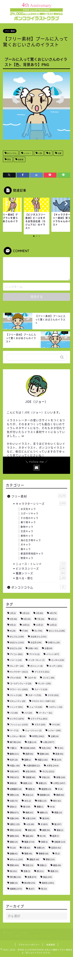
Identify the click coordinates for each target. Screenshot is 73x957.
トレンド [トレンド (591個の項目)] (16, 706)
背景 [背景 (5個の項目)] (44, 841)
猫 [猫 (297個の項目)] (57, 824)
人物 (40, 153)
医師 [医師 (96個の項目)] (29, 753)
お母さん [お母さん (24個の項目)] (54, 642)
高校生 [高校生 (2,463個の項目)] (48, 882)
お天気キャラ (28, 509)
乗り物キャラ (28, 522)
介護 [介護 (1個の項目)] (13, 747)
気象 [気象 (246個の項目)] (14, 818)
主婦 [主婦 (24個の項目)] (55, 736)
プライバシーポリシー (29, 944)
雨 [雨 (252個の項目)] (13, 871)
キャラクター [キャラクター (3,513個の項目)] (19, 671)
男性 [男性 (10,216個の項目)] (15, 830)
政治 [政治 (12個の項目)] (29, 794)
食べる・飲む (41, 578)
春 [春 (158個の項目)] (26, 806)
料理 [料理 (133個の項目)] (42, 800)
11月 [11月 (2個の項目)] (39, 624)
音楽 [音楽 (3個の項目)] (27, 871)
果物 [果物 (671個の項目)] (14, 812)
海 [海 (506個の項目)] (45, 818)
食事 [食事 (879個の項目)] (31, 876)
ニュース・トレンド (41, 564)
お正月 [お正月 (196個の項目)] (36, 642)
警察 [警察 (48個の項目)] (28, 853)
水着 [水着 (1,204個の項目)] (31, 818)
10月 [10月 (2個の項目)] (25, 624)
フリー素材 (10, 31)
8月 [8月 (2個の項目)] (54, 618)
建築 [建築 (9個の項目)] (31, 789)
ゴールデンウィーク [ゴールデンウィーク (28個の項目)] (20, 683)
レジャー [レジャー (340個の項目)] (54, 730)
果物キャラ (27, 536)
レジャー (27, 153)
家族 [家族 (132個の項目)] (27, 783)
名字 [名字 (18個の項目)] (14, 759)
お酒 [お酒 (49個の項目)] (48, 648)
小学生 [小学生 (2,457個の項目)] (59, 783)
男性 (9, 159)
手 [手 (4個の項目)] (60, 789)
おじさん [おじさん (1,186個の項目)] (17, 636)
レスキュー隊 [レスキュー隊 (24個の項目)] (18, 736)
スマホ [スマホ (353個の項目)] (53, 695)
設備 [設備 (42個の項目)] (14, 853)
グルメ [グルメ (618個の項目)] (15, 677)
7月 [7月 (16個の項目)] (40, 618)
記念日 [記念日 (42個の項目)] (56, 847)
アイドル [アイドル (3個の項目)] (34, 654)
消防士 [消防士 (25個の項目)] (15, 824)
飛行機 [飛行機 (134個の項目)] (15, 876)
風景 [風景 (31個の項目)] (54, 871)
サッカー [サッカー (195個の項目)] (44, 683)
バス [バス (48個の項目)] (14, 712)
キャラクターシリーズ (41, 503)
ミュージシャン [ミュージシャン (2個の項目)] (33, 730)
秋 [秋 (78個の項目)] (43, 835)
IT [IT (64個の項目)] (25, 630)
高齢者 (20, 159)
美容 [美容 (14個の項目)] (14, 841)
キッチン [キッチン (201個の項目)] (55, 665)
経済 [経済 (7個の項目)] (55, 835)
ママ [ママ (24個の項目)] (56, 724)
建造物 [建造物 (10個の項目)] (46, 789)
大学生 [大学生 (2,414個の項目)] (53, 765)
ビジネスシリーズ (41, 568)
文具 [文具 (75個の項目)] (14, 800)
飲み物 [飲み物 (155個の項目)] (29, 882)
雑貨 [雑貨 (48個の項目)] (57, 865)
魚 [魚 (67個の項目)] (31, 888)
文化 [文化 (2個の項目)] (27, 800)
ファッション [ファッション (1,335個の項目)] (19, 724)
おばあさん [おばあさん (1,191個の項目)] (39, 636)
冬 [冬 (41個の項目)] (60, 747)
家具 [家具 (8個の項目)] (13, 783)
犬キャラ (26, 544)
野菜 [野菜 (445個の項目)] (14, 865)
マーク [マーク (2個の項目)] (14, 730)
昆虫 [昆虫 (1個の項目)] (13, 806)
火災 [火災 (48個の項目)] (30, 824)
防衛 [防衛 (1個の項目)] (43, 865)
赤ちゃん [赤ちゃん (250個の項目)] (16, 859)
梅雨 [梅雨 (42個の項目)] (29, 812)
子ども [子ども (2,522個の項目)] (48, 771)
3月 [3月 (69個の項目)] (39, 613)
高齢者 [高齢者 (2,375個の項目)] (16, 888)
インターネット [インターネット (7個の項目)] (36, 660)
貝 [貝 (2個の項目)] (57, 853)
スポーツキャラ (29, 513)
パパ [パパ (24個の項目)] (28, 712)
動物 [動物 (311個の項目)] (14, 753)
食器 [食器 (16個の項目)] (14, 882)
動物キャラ (27, 527)
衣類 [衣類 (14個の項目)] (41, 847)
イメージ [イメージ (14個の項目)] (16, 660)
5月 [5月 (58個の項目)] (13, 618)
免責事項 (50, 944)
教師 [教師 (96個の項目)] (60, 794)
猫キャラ (26, 549)
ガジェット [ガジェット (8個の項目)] (36, 665)
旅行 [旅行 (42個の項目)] (57, 800)
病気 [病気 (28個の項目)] (32, 830)
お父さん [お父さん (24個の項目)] (16, 648)
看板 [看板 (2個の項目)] (60, 830)
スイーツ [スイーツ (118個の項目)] (40, 689)
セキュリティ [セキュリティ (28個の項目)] (17, 701)
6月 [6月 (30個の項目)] (27, 618)
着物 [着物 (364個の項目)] (14, 835)
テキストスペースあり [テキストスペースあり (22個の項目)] (43, 701)
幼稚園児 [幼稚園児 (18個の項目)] (16, 789)
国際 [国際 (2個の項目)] (27, 759)
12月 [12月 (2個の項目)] (53, 624)
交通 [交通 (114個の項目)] (31, 742)
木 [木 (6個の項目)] (52, 806)
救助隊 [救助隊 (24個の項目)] (45, 794)
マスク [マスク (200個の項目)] (39, 724)
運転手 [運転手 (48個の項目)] (34, 859)
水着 (59, 153)
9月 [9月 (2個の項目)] (13, 624)
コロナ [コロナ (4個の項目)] (31, 677)
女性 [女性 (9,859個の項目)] (31, 771)
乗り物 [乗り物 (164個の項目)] (15, 742)
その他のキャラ (29, 518)
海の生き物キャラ (31, 540)
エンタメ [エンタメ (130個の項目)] (57, 660)
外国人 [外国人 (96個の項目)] (15, 765)
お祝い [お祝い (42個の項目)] (33, 648)
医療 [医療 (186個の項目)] (44, 753)
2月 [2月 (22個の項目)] (25, 613)
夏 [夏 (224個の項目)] (57, 759)
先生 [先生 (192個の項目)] (46, 747)
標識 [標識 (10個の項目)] (58, 812)
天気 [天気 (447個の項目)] (14, 771)
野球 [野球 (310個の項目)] (50, 859)
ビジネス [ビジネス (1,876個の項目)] (17, 718)
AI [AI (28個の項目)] (13, 630)
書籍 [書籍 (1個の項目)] (40, 806)
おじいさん (12, 153)
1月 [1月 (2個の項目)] (13, 613)
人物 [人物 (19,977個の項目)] (48, 742)
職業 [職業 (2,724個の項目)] (29, 841)
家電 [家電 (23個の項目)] (43, 783)
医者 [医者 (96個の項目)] (59, 753)
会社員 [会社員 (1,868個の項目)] (29, 747)
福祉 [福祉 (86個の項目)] (29, 835)
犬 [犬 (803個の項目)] (44, 824)
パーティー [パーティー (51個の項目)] (45, 712)
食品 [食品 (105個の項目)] (47, 876)
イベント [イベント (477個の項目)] (52, 654)
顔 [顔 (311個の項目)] (40, 871)
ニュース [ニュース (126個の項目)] (35, 706)
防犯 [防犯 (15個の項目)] (29, 865)
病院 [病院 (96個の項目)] (46, 830)
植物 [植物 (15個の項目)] (44, 812)
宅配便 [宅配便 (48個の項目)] (30, 777)
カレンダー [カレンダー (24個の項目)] (17, 665)
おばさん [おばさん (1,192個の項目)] (17, 642)
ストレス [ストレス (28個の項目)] (16, 695)
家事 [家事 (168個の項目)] (60, 777)
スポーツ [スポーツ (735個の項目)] (34, 695)
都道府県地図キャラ (32, 553)
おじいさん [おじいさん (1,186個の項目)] (57, 630)
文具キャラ (27, 531)
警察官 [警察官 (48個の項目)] (43, 853)
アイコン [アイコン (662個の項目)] (16, 654)
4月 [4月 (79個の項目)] (53, 613)
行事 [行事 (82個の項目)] (26, 847)
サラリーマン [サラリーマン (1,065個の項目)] (19, 689)
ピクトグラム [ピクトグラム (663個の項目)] (39, 718)
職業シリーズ (41, 573)
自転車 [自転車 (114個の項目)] (59, 841)
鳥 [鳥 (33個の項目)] (44, 888)
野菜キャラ (27, 558)
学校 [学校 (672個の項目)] (14, 777)
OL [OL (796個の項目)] (38, 630)
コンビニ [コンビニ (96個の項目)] (48, 677)
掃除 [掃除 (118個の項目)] (14, 794)
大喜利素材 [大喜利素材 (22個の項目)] (33, 765)
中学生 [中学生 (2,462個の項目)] (38, 736)
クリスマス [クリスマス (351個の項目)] (41, 671)
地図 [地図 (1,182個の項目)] (43, 759)
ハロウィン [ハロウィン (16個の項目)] (55, 706)
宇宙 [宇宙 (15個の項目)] (46, 777)
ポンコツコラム (38, 587)
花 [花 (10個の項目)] (13, 847)
